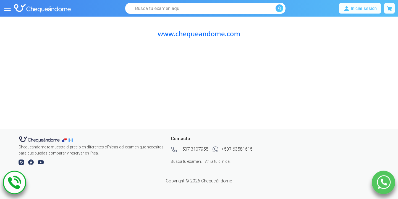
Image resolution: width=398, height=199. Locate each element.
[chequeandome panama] (65, 140)
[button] (22, 162)
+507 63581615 (232, 149)
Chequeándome (216, 181)
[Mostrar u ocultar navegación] (7, 8)
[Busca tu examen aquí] (205, 8)
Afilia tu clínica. (218, 161)
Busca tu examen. (186, 161)
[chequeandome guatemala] (71, 140)
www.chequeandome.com (199, 33)
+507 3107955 (189, 149)
